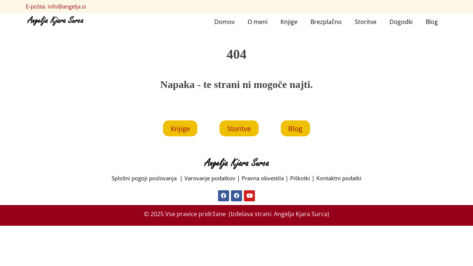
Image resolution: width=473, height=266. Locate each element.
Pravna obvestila (265, 180)
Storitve (366, 22)
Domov (224, 22)
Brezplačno (326, 22)
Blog (432, 22)
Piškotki (305, 180)
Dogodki (401, 22)
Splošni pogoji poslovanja (138, 180)
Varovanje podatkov (208, 180)
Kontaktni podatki (347, 180)
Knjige (288, 22)
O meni (258, 22)
